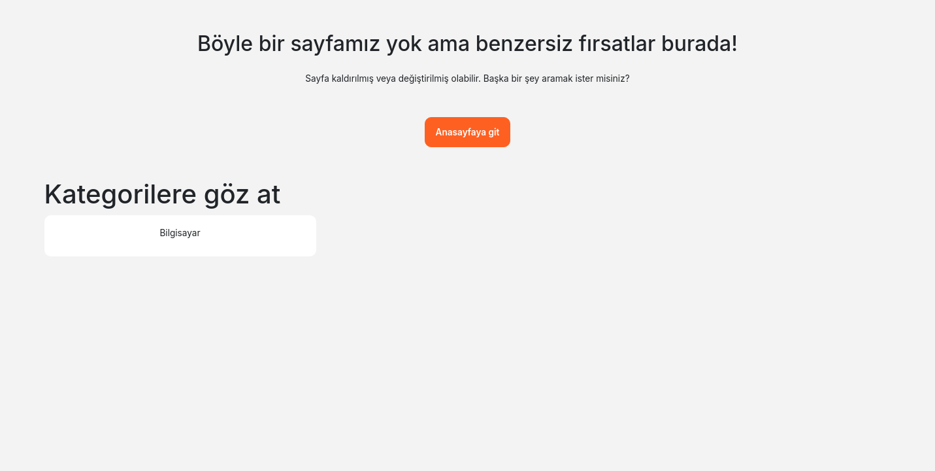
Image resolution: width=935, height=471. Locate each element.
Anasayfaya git (468, 132)
